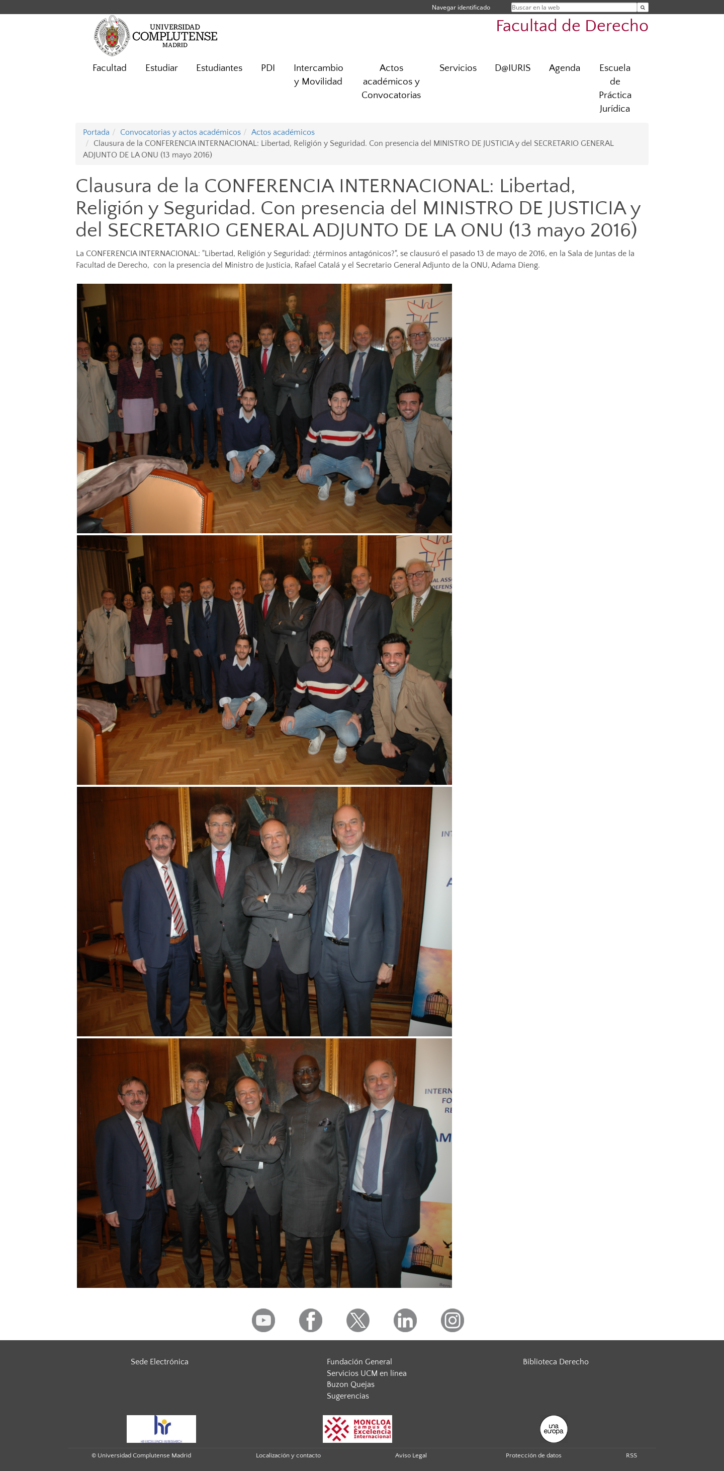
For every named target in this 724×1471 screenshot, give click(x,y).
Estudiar (161, 68)
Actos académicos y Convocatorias (391, 82)
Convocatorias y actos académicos (180, 132)
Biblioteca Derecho (556, 1361)
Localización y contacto (288, 1455)
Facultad (110, 68)
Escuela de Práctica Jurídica (615, 88)
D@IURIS (512, 68)
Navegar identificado (461, 7)
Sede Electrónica (160, 1361)
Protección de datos (534, 1455)
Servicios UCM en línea (367, 1373)
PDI (268, 68)
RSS (631, 1455)
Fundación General (359, 1361)
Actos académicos (283, 132)
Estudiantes (219, 68)
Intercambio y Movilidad (318, 75)
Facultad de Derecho (572, 26)
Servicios (458, 68)
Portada (96, 132)
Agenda (564, 68)
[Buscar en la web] (643, 7)
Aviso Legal (411, 1455)
